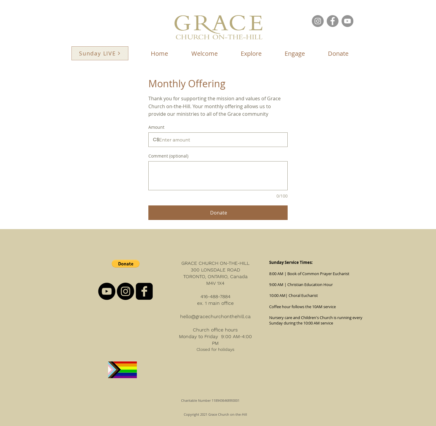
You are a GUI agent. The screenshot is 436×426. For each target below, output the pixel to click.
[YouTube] (347, 21)
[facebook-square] (144, 291)
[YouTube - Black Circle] (106, 291)
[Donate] (218, 212)
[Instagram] (318, 21)
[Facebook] (333, 21)
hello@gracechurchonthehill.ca (215, 316)
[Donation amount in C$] (218, 139)
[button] (204, 53)
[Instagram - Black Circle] (125, 291)
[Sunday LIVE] (99, 53)
